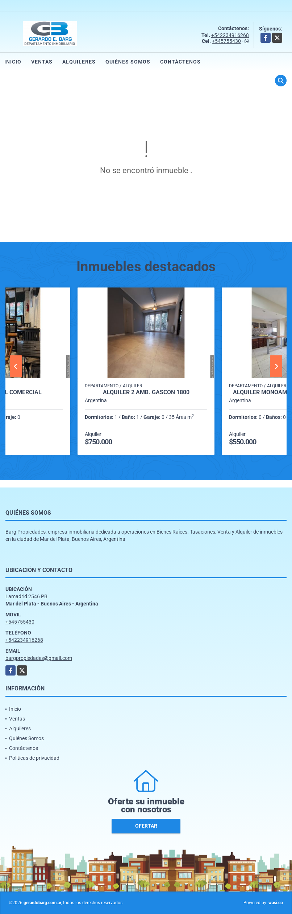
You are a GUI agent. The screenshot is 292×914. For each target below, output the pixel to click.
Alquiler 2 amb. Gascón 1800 (146, 392)
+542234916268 (230, 35)
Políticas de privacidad (34, 758)
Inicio (12, 62)
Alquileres (79, 62)
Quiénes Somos (127, 62)
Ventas (42, 62)
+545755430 (226, 41)
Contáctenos (180, 62)
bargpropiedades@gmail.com (38, 658)
